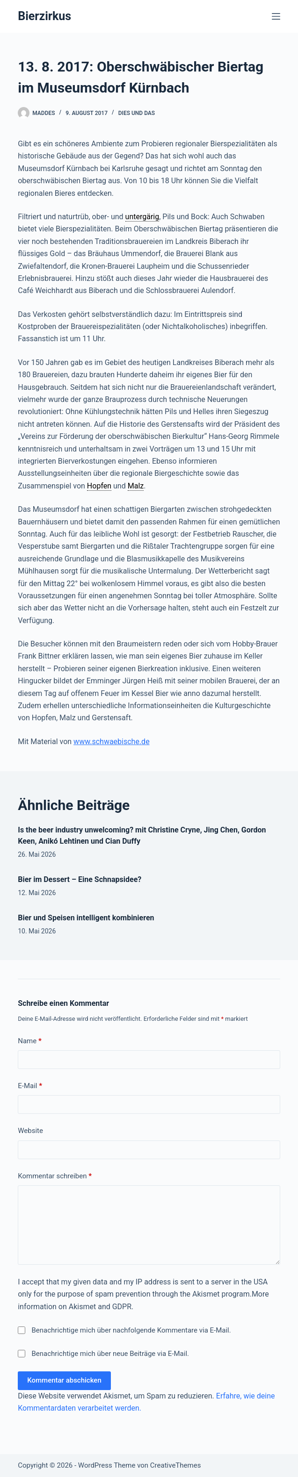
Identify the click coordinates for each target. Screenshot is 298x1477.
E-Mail (30, 1086)
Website (30, 1130)
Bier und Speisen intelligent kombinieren (86, 917)
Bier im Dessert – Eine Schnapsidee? (79, 879)
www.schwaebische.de (111, 741)
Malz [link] (136, 485)
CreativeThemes (175, 1465)
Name (30, 1041)
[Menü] (276, 16)
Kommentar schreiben (55, 1176)
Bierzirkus (44, 16)
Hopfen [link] (99, 485)
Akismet (205, 1294)
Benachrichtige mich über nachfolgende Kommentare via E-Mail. (131, 1330)
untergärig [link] (142, 216)
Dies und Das (136, 113)
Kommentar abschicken (64, 1380)
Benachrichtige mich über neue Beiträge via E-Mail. (110, 1353)
